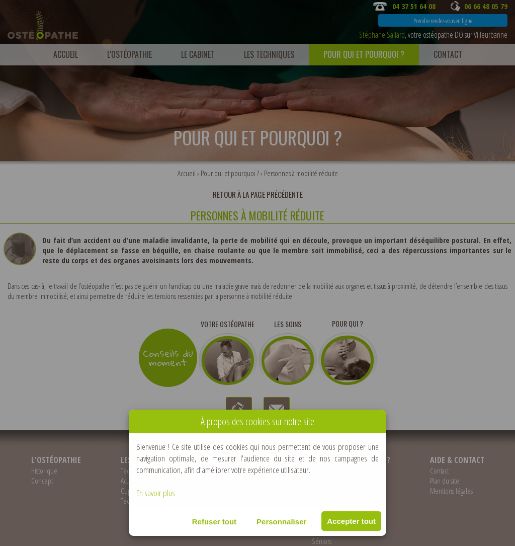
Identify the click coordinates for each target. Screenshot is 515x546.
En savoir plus (155, 493)
